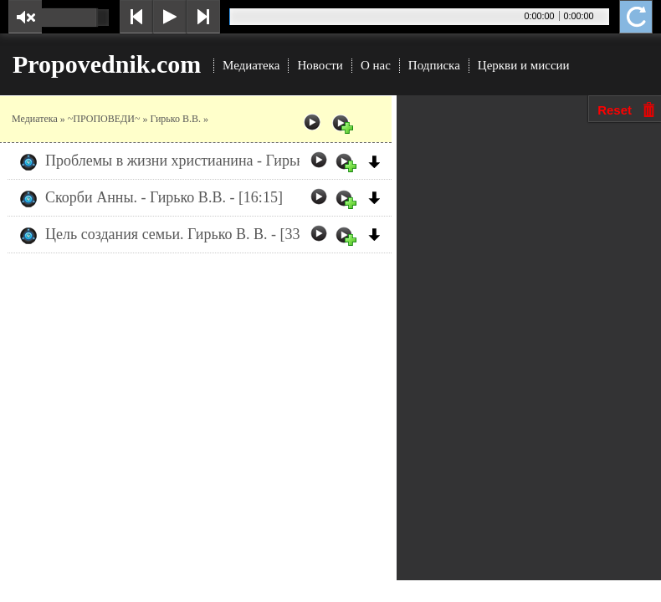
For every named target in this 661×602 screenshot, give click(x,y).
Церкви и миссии (524, 65)
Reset (614, 110)
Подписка (434, 65)
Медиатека (251, 65)
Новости (319, 65)
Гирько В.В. (175, 119)
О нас (376, 65)
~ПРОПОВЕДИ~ (104, 119)
